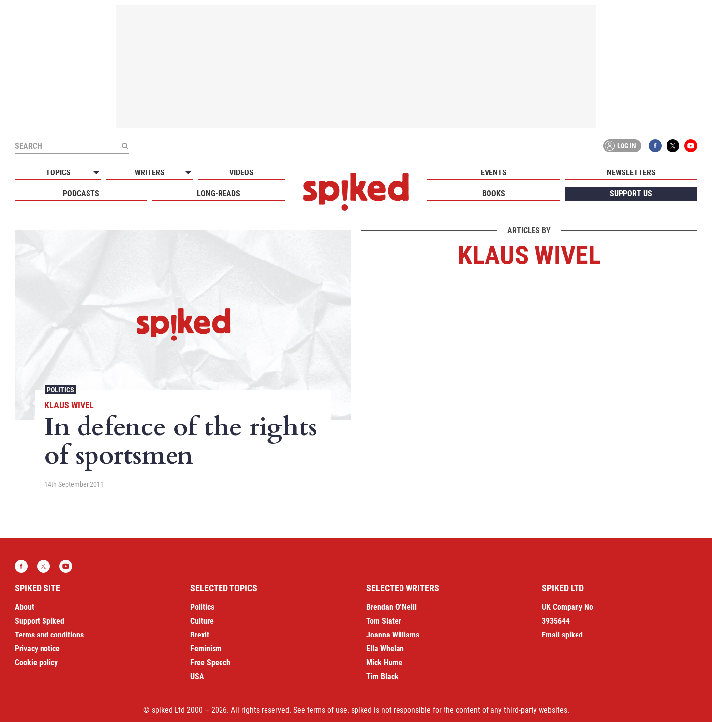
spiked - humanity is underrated (356, 192)
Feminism (206, 648)
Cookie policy (36, 662)
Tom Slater (383, 621)
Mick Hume (384, 662)
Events (494, 172)
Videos (241, 172)
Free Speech (210, 662)
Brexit (199, 634)
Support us (631, 193)
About (24, 607)
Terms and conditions (49, 634)
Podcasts (81, 193)
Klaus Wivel (69, 405)
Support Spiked (39, 621)
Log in (620, 146)
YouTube (690, 145)
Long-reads (218, 193)
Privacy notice (37, 648)
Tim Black (382, 676)
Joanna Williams (392, 634)
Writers (150, 172)
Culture (202, 621)
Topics (58, 172)
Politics (60, 390)
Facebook (655, 145)
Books (493, 193)
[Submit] (124, 145)
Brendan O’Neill (391, 607)
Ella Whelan (385, 648)
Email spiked (562, 634)
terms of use (327, 710)
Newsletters (631, 172)
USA (197, 676)
